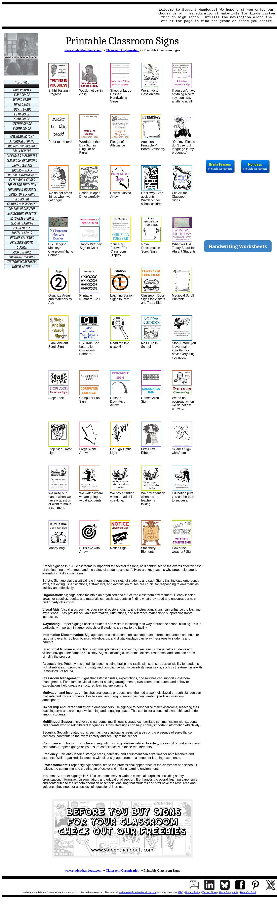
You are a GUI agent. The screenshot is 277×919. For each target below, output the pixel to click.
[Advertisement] (77, 15)
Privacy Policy (192, 892)
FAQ (180, 892)
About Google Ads (228, 892)
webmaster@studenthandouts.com (138, 892)
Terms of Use (209, 892)
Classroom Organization (122, 50)
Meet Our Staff (248, 892)
